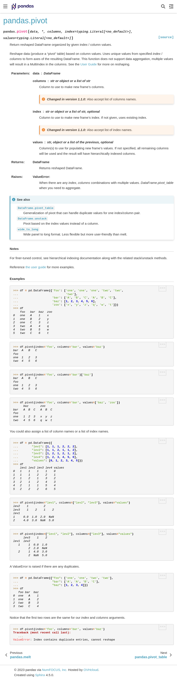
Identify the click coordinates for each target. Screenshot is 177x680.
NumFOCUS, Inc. (54, 670)
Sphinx (40, 675)
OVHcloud (91, 670)
